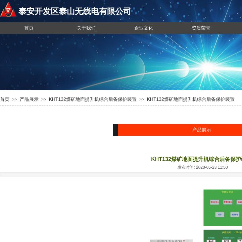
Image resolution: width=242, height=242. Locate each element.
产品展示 (29, 99)
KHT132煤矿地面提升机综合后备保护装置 (92, 99)
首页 (4, 99)
